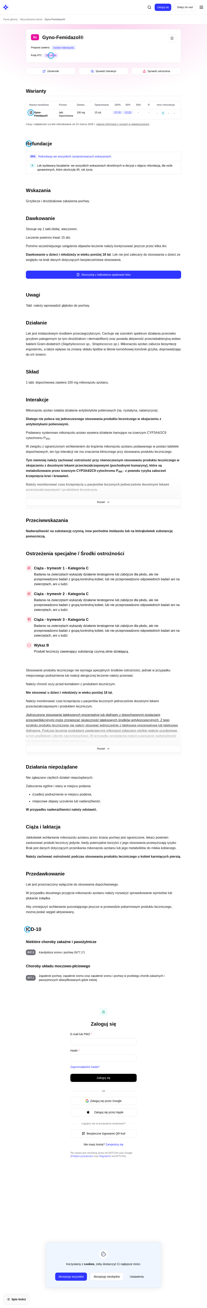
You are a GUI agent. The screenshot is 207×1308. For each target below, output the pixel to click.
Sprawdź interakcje (103, 71)
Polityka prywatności (82, 1156)
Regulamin (105, 1156)
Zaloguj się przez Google (104, 1101)
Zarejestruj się (114, 1144)
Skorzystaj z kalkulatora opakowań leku (103, 274)
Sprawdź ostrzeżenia (156, 71)
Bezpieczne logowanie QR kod (103, 1133)
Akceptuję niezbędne (107, 1276)
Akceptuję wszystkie (71, 1276)
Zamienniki (50, 71)
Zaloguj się (163, 7)
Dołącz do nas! (185, 7)
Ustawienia (137, 1276)
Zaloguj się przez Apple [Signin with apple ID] (104, 1112)
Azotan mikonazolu (63, 47)
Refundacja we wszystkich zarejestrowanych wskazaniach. (75, 156)
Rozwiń (103, 502)
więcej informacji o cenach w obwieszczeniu (122, 124)
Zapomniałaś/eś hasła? (84, 1067)
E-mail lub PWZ (81, 1034)
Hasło (74, 1050)
